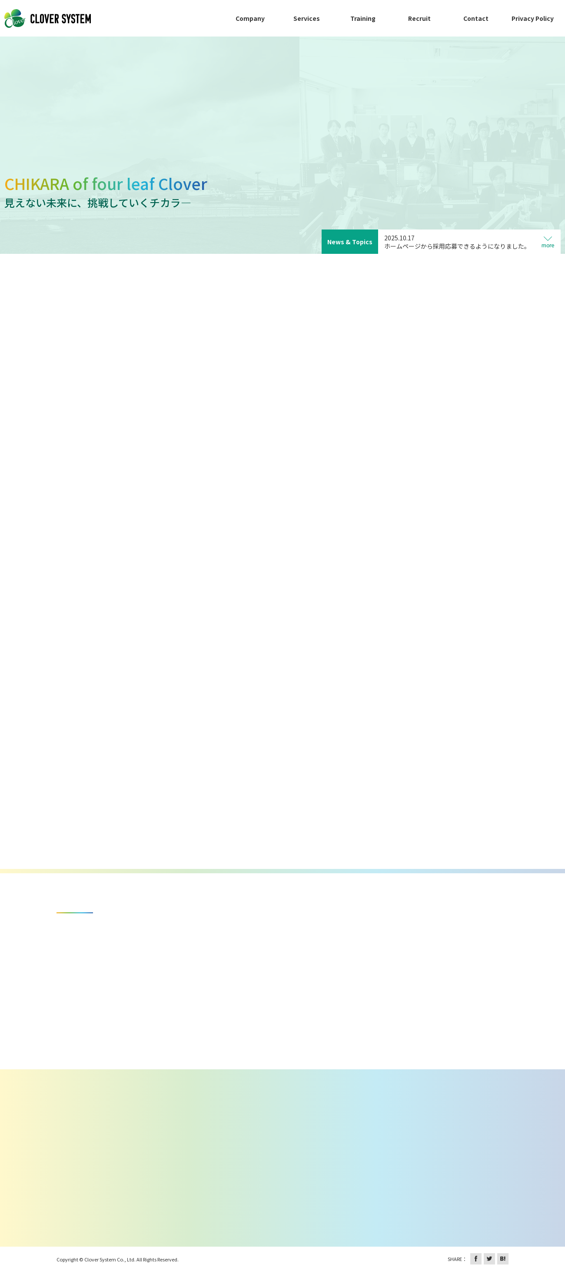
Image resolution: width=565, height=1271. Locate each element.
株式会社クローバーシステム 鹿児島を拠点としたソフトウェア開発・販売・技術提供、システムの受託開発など (47, 18)
